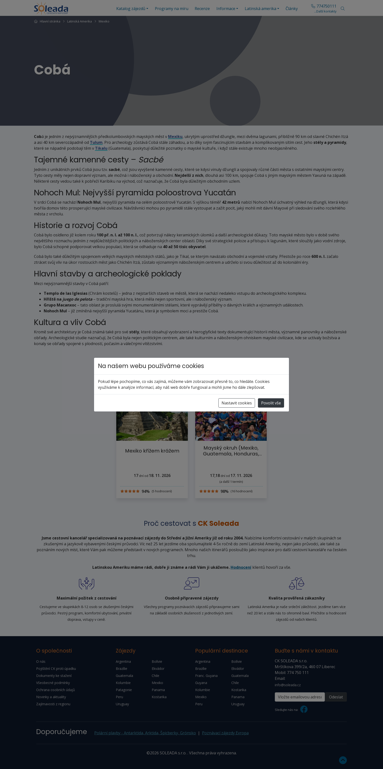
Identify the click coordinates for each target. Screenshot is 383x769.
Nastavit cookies (237, 403)
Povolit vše (271, 403)
